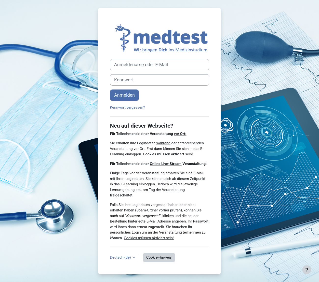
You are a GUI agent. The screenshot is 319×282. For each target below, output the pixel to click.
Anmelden (124, 95)
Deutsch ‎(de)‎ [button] (121, 257)
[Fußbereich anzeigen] (306, 269)
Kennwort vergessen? (127, 107)
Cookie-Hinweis (159, 257)
